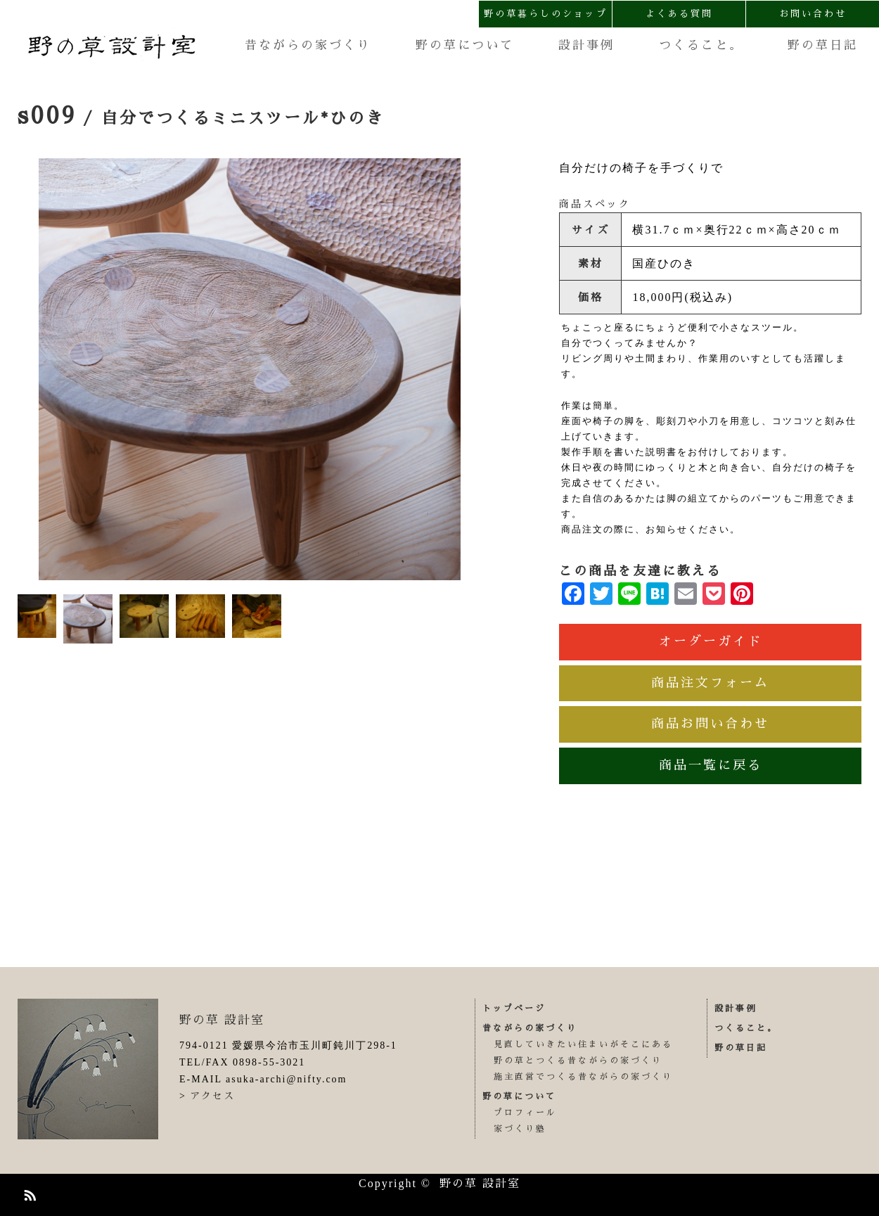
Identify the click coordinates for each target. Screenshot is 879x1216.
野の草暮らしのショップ (546, 13)
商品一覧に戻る (710, 765)
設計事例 (586, 45)
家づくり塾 (520, 1129)
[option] (250, 369)
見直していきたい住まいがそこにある (583, 1044)
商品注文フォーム (710, 683)
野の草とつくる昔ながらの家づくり (578, 1060)
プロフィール (525, 1112)
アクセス (212, 1096)
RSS (28, 1192)
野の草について (465, 45)
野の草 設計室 (221, 1020)
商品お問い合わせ (710, 723)
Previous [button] (28, 369)
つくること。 (701, 45)
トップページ (514, 1008)
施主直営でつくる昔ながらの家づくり (583, 1077)
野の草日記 (823, 45)
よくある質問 (679, 13)
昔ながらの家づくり (308, 45)
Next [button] (471, 369)
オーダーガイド (710, 641)
